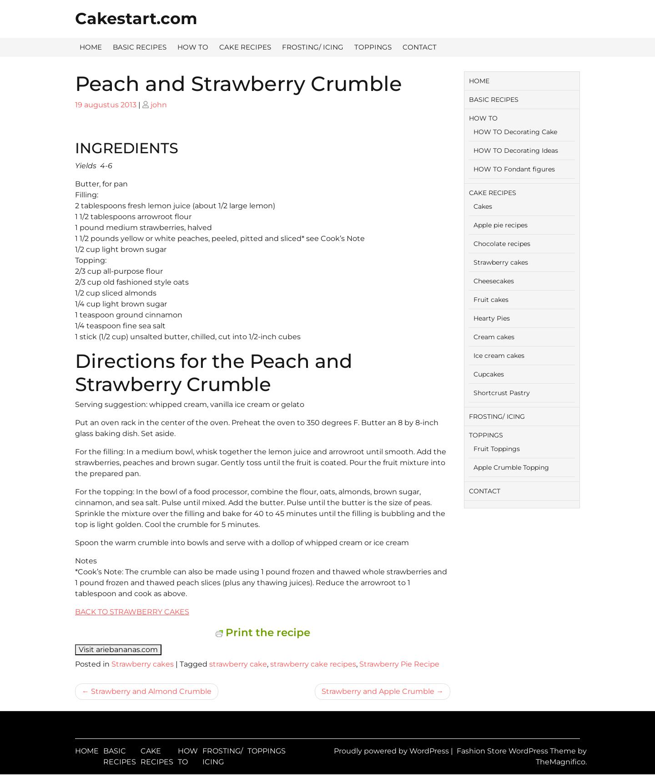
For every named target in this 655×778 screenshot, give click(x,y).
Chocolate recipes (502, 244)
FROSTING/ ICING (312, 47)
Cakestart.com (136, 18)
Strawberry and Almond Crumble (151, 691)
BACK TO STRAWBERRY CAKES (132, 611)
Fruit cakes (491, 300)
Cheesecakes (494, 281)
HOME (91, 47)
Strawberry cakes (142, 664)
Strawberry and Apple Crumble (378, 691)
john (159, 104)
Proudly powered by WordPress (392, 751)
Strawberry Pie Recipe (399, 664)
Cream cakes (494, 337)
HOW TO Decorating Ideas (516, 150)
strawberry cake (238, 664)
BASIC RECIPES (139, 47)
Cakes (483, 206)
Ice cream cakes (499, 355)
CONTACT (420, 47)
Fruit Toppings (497, 449)
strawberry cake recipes (313, 664)
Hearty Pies (492, 318)
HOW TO (192, 47)
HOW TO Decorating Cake (515, 132)
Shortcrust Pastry (502, 393)
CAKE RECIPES (245, 47)
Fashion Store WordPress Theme (517, 751)
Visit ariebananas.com (118, 649)
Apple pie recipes (501, 225)
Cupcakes (489, 374)
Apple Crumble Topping (511, 467)
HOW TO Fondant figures (514, 169)
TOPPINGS (373, 47)
